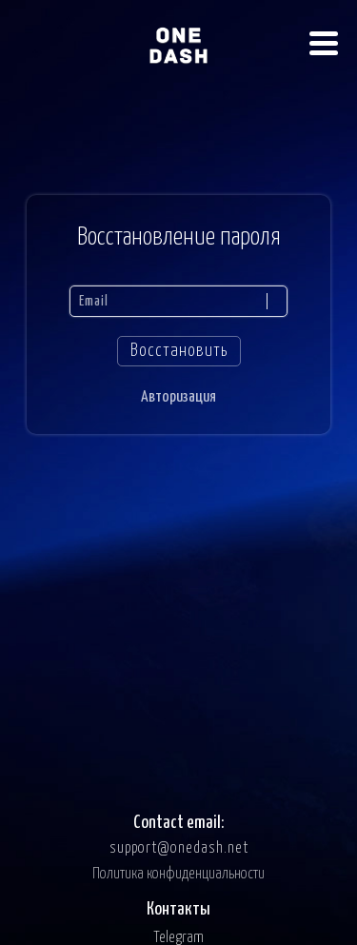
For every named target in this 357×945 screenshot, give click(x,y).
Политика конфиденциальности (178, 874)
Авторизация (178, 397)
